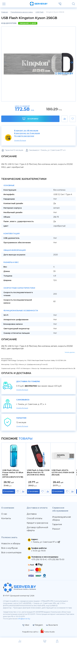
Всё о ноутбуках (9, 548)
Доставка (31, 514)
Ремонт (56, 529)
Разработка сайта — (31, 632)
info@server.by (24, 619)
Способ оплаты (34, 518)
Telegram (37, 625)
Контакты (6, 518)
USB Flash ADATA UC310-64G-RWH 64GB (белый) (63, 472)
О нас (4, 514)
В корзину (30, 118)
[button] (71, 62)
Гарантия (57, 524)
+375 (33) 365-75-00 (56, 559)
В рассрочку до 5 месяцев (27, 133)
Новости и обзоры (10, 543)
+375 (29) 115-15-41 (39, 559)
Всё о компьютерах (11, 552)
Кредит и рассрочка (37, 523)
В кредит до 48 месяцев (26, 131)
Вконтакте (52, 625)
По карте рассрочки (24, 136)
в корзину (9, 491)
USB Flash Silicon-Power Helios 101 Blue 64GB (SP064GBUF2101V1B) (12, 473)
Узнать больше (20, 140)
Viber (25, 625)
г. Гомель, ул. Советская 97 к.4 (45, 542)
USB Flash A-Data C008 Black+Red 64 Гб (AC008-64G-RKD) (38, 472)
